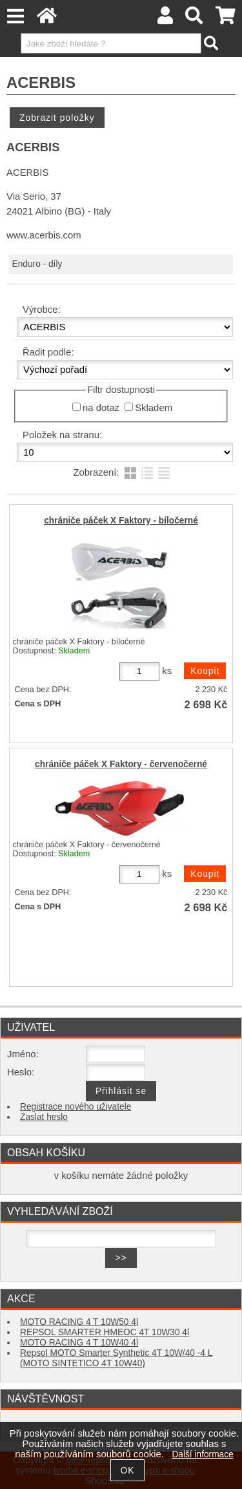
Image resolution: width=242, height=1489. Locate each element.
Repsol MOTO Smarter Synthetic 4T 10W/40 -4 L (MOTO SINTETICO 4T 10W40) (116, 1358)
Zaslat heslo (44, 1117)
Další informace (202, 1454)
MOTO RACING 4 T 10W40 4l (79, 1342)
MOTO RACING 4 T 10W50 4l (79, 1322)
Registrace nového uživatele (75, 1107)
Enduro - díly (37, 264)
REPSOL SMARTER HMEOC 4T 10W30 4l (104, 1332)
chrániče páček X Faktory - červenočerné (121, 764)
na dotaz (101, 408)
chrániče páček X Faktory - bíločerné (121, 520)
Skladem (153, 408)
